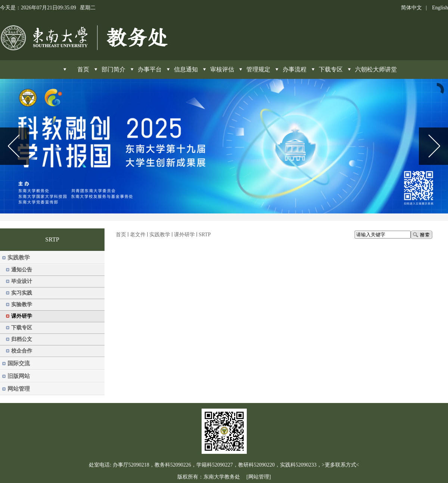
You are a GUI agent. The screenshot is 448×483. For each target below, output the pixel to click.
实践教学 (159, 234)
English (440, 7)
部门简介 (113, 69)
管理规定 (258, 69)
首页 (121, 234)
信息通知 (186, 69)
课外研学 (184, 234)
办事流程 (295, 69)
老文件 (138, 234)
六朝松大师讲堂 (376, 69)
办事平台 (150, 69)
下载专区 (331, 69)
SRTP (205, 234)
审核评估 (222, 69)
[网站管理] (258, 477)
